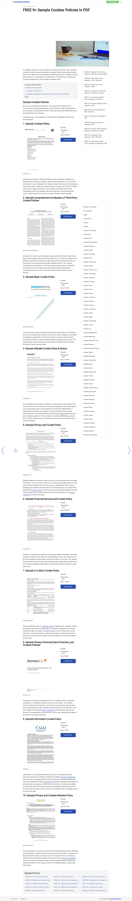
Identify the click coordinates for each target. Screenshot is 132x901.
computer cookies (48, 626)
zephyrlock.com (27, 475)
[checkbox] (12, 1)
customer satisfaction (67, 777)
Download (68, 140)
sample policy (31, 6)
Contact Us (14, 899)
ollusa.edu (25, 769)
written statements (48, 710)
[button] (120, 2)
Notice (62, 413)
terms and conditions (69, 858)
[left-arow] (3, 450)
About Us (23, 899)
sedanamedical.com (28, 327)
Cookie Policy (48, 782)
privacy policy (37, 490)
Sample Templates (115, 899)
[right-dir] (129, 450)
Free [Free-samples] (112, 2)
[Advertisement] (66, 26)
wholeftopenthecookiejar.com (30, 250)
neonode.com (26, 173)
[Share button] (15, 450)
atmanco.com (26, 695)
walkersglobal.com (28, 620)
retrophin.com (26, 398)
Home (24, 6)
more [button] (26, 96)
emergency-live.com (28, 845)
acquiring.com (27, 549)
